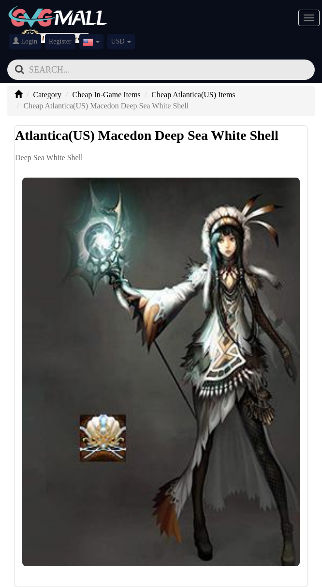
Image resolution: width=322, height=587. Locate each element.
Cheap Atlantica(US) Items (193, 94)
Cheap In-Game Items (107, 94)
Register (60, 41)
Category (47, 94)
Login (25, 41)
